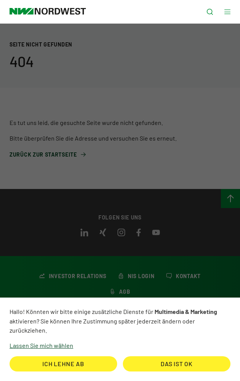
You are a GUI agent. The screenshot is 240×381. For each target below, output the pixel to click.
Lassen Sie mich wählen (41, 345)
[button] (210, 12)
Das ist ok (177, 363)
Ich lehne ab (63, 363)
